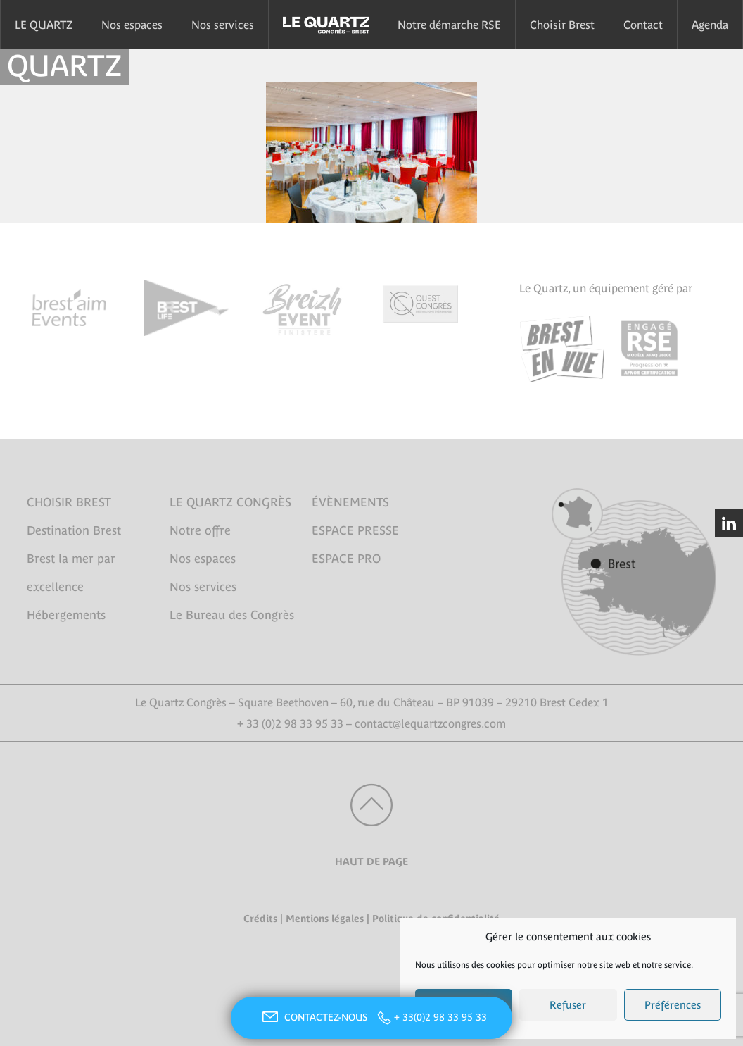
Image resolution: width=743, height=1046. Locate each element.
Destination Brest (74, 530)
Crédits (260, 918)
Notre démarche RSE (449, 24)
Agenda (710, 24)
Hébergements (66, 615)
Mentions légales (325, 918)
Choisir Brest (562, 24)
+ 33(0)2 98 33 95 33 (440, 1017)
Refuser (568, 1005)
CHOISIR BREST (69, 502)
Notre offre (200, 530)
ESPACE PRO (346, 559)
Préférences (672, 1005)
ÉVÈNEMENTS (350, 502)
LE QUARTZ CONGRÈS (230, 502)
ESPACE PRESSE (355, 530)
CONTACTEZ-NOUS (313, 1017)
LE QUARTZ (43, 24)
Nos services (222, 24)
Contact (643, 24)
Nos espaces (132, 24)
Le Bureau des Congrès (232, 615)
